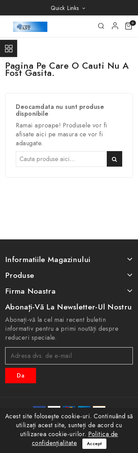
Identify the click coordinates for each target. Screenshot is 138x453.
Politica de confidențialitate (75, 439)
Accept (94, 443)
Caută (114, 159)
